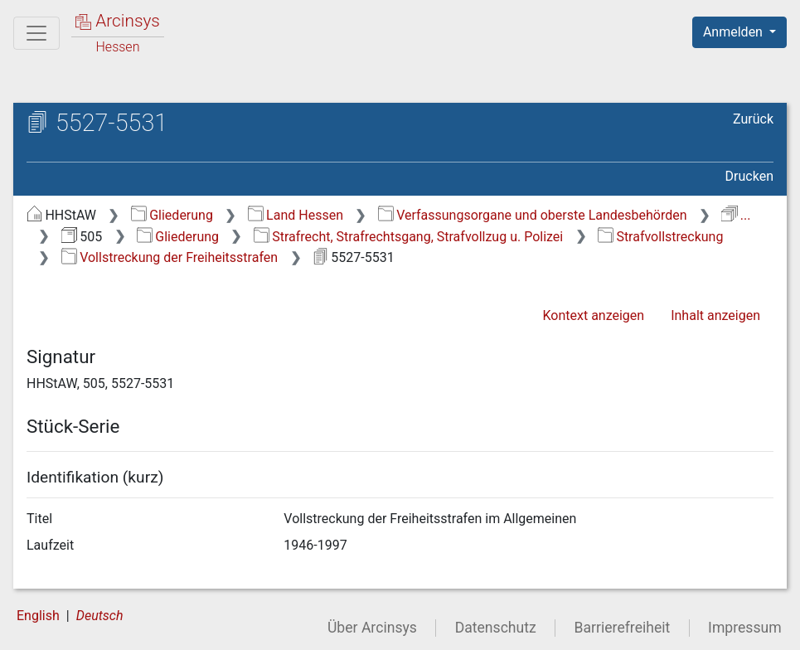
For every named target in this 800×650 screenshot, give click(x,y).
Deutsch (100, 615)
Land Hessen (295, 215)
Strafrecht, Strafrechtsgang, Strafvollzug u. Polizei (408, 237)
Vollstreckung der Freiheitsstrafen (169, 257)
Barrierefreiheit (623, 627)
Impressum (745, 627)
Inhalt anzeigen (715, 315)
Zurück (753, 119)
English (38, 615)
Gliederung (172, 215)
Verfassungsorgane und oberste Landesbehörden (532, 215)
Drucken (749, 176)
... (735, 215)
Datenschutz (495, 627)
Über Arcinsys (372, 627)
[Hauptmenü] (36, 33)
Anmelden (734, 32)
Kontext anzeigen (593, 315)
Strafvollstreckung (660, 237)
